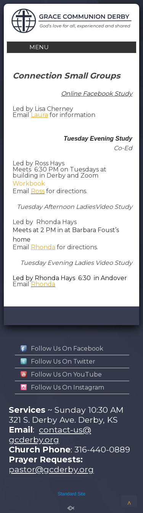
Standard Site (71, 494)
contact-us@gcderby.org (50, 434)
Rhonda (43, 284)
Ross (38, 191)
